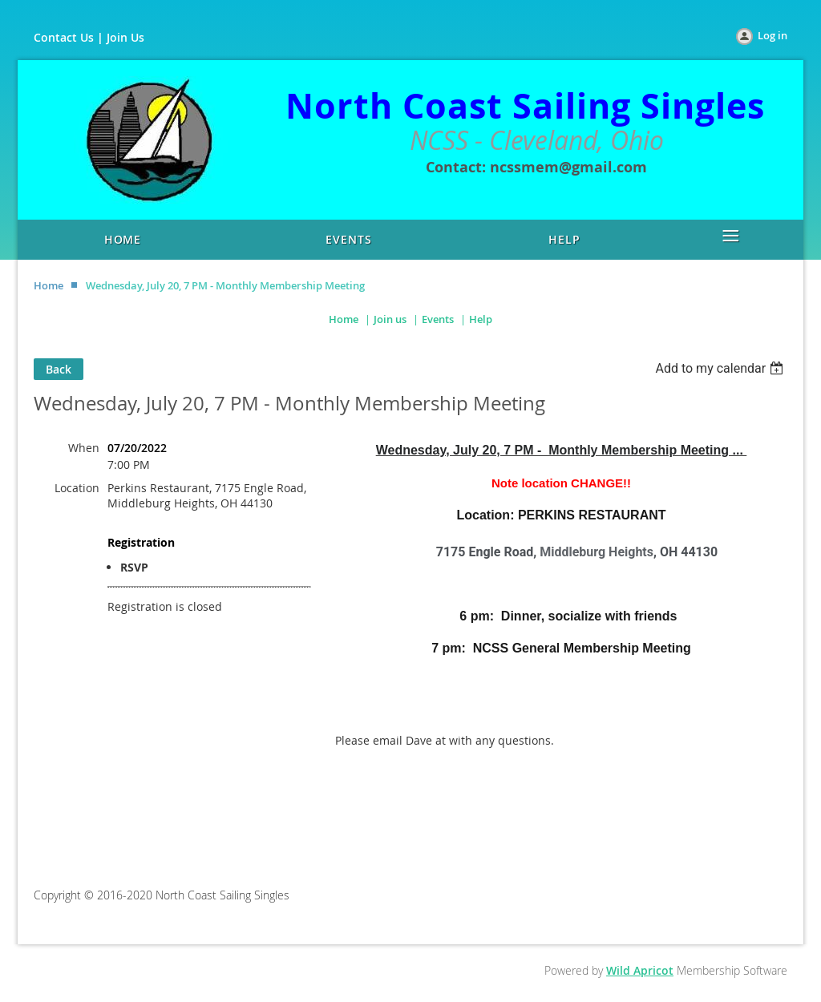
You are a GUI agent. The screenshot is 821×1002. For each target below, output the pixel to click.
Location (77, 487)
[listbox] (721, 368)
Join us (390, 319)
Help (480, 319)
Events (438, 319)
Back (58, 369)
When (83, 447)
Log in (772, 35)
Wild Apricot (639, 970)
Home (48, 285)
